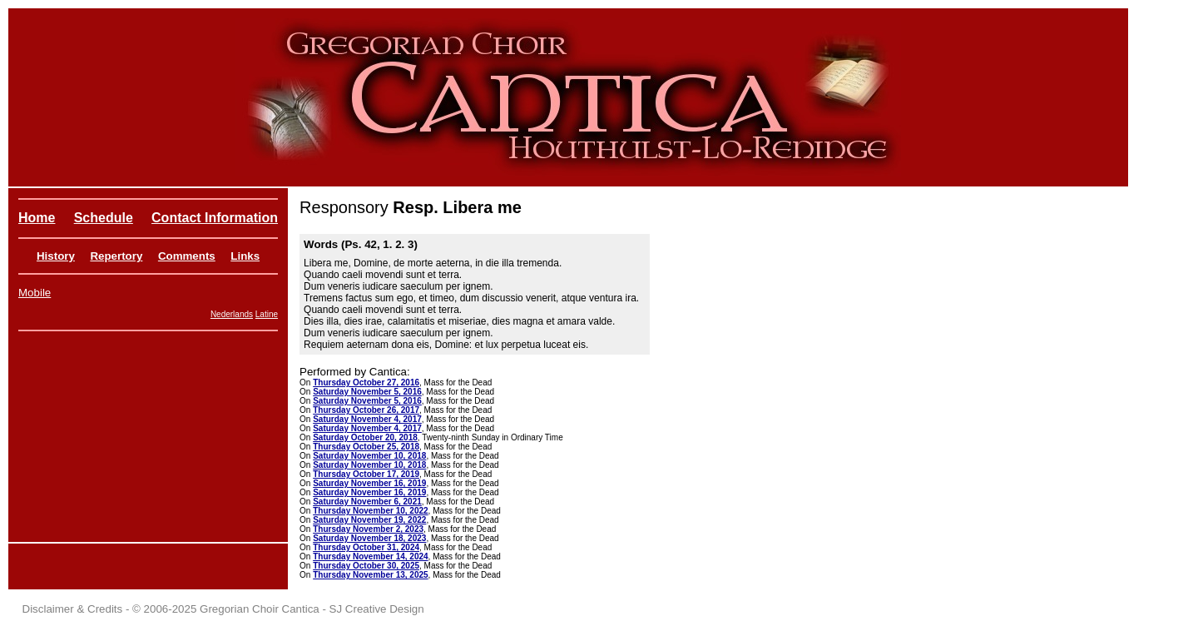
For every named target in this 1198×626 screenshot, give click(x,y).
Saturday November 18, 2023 (369, 538)
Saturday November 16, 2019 (369, 483)
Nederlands (231, 314)
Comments (186, 256)
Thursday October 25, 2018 (366, 446)
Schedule (103, 218)
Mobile (34, 292)
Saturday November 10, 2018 (369, 455)
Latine (266, 314)
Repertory (116, 256)
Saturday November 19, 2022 (369, 519)
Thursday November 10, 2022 (370, 510)
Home (36, 218)
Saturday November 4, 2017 (367, 419)
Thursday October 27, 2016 (366, 382)
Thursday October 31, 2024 (366, 547)
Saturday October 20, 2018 (365, 437)
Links (245, 256)
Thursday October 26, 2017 (366, 410)
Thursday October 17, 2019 (366, 474)
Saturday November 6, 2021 (367, 501)
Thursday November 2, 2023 (368, 529)
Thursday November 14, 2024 (370, 556)
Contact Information (214, 218)
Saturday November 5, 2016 (367, 391)
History (56, 256)
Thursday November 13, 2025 (370, 574)
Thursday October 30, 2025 (366, 565)
